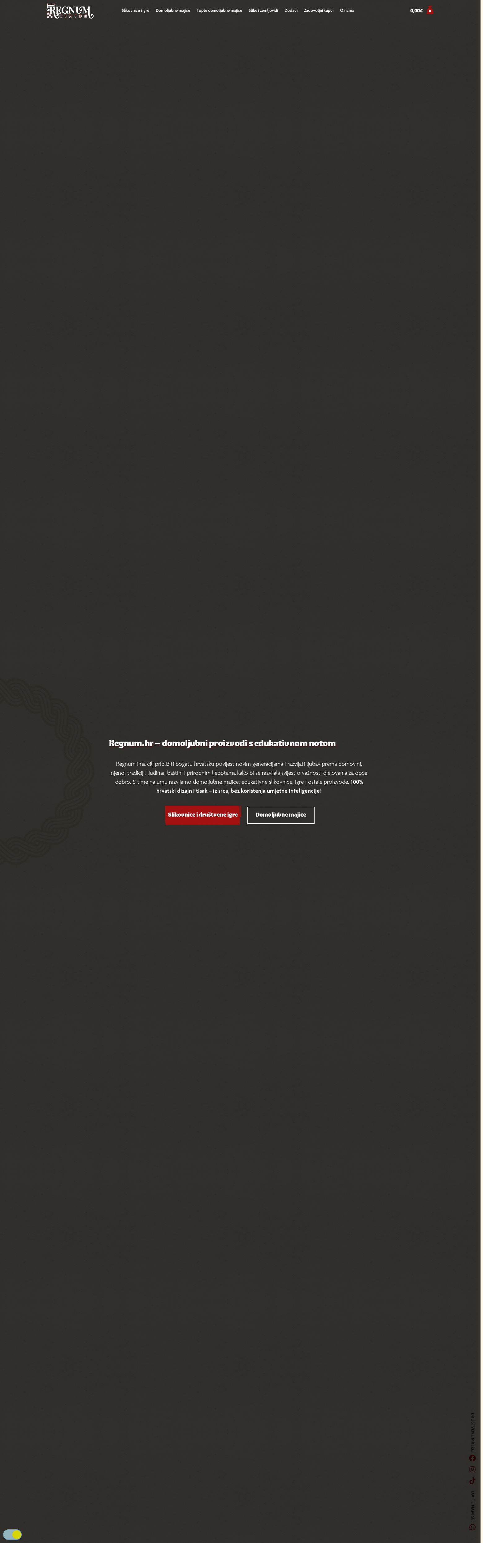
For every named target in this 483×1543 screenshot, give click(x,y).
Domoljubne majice (281, 815)
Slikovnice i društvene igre (203, 815)
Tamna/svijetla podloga (12, 1534)
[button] (422, 11)
